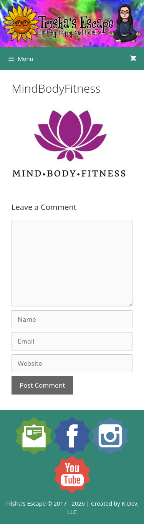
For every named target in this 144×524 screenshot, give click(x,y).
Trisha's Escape (25, 503)
